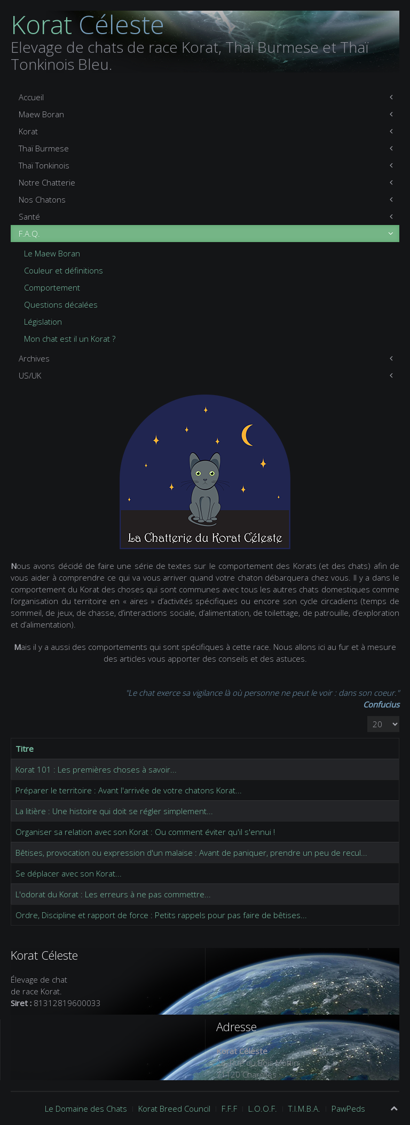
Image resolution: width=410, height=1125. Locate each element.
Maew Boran (41, 114)
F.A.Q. (29, 233)
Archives (34, 358)
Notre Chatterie (47, 182)
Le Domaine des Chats (86, 1108)
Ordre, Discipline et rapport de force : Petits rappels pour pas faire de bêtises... (161, 915)
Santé (29, 216)
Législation (43, 321)
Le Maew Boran (52, 253)
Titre (24, 748)
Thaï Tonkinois (44, 165)
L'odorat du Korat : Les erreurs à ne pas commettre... (113, 894)
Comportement (52, 287)
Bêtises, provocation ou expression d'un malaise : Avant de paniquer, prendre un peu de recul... (191, 852)
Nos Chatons (42, 199)
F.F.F (229, 1108)
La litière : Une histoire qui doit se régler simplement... (114, 811)
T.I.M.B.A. (304, 1108)
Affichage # (367, 716)
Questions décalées (61, 304)
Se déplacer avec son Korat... (68, 873)
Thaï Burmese (44, 148)
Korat (28, 131)
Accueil (31, 97)
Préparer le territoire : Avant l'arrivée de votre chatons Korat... (128, 790)
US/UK (30, 375)
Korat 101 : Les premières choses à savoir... (96, 769)
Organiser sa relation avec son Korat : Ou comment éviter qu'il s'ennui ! (145, 831)
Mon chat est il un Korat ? (69, 338)
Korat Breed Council (174, 1108)
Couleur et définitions (63, 270)
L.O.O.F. (262, 1108)
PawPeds (348, 1108)
